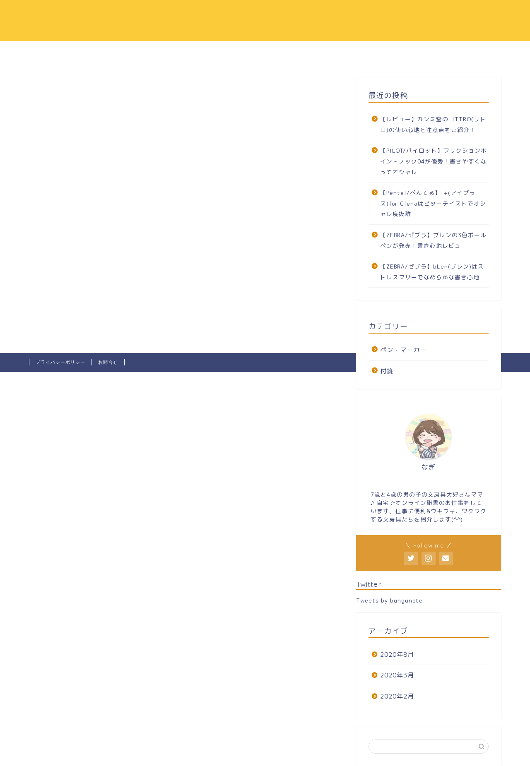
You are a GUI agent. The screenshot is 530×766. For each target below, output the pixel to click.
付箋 (386, 371)
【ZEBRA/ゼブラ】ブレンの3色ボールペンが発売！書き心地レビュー (433, 240)
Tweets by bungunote (389, 600)
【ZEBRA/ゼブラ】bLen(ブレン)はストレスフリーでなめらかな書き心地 (432, 271)
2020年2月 (397, 696)
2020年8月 (397, 654)
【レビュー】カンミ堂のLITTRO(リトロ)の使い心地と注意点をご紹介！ (433, 124)
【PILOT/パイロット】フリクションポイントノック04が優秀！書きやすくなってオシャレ (433, 160)
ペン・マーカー (403, 350)
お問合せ (108, 362)
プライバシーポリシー (60, 362)
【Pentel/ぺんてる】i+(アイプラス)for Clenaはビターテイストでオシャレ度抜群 (433, 203)
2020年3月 (397, 675)
